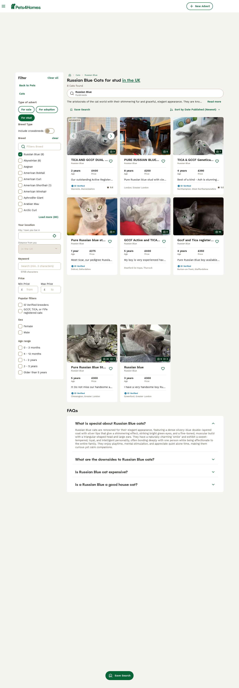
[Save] (110, 161)
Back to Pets (27, 85)
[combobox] (35, 235)
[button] (92, 136)
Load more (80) (48, 217)
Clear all (53, 77)
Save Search (80, 109)
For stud (26, 117)
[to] (53, 289)
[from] (30, 289)
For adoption (47, 109)
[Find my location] (54, 235)
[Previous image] (73, 136)
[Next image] (111, 136)
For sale (26, 109)
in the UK (131, 80)
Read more (214, 101)
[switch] (49, 131)
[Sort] (195, 109)
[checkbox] (20, 154)
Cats (22, 93)
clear (55, 138)
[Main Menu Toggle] (3, 6)
